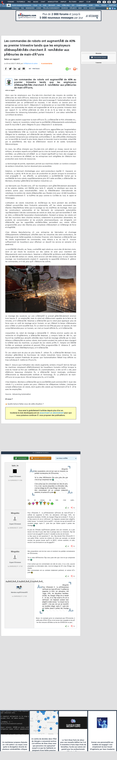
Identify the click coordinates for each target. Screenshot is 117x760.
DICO (85, 8)
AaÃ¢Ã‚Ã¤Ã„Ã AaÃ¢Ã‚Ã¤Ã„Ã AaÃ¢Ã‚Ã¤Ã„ (25, 582)
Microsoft (51, 5)
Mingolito (15, 513)
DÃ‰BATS (73, 8)
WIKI (80, 8)
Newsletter (53, 2)
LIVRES (38, 8)
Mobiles (104, 5)
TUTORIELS (15, 8)
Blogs (35, 2)
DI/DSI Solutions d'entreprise (21, 5)
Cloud (35, 5)
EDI (73, 5)
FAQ (29, 2)
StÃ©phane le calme (30, 64)
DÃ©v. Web (66, 5)
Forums (10, 2)
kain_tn (15, 466)
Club (88, 2)
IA (40, 5)
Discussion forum (98, 57)
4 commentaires (46, 64)
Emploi (63, 2)
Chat (43, 2)
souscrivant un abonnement (52, 413)
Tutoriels (20, 2)
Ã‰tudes (73, 2)
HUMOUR (92, 8)
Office (97, 5)
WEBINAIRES (30, 8)
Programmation (82, 5)
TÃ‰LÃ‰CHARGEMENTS (51, 8)
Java (58, 5)
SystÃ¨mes (112, 5)
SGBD (91, 5)
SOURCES (64, 8)
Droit (81, 2)
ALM (44, 5)
